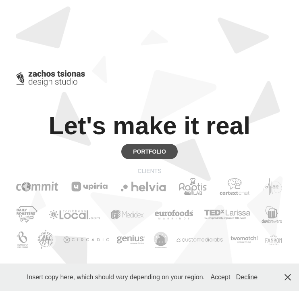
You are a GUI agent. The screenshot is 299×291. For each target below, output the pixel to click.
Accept (220, 277)
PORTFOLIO (149, 151)
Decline (246, 277)
